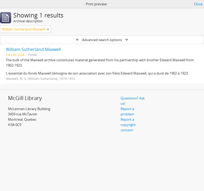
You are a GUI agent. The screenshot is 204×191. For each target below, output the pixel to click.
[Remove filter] (48, 29)
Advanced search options (102, 39)
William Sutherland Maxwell (33, 49)
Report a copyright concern (128, 124)
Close (198, 4)
